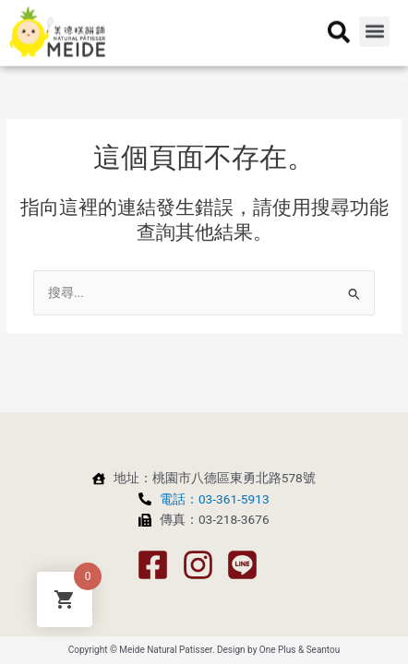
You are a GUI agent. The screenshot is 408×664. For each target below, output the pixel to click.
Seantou (323, 650)
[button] (374, 21)
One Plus (277, 650)
